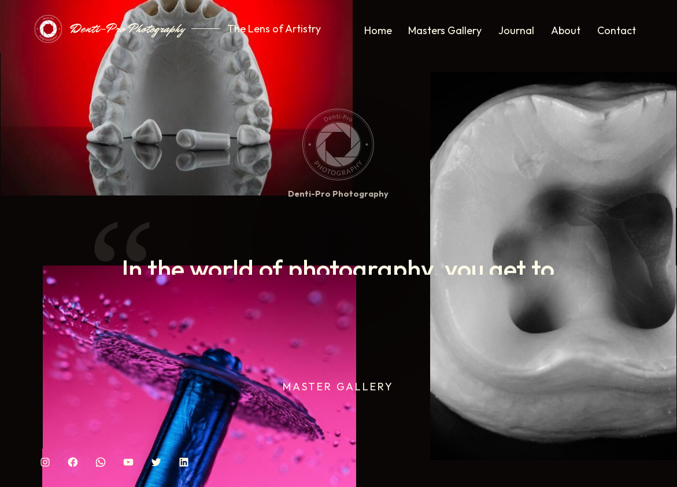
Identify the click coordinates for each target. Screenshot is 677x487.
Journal (516, 30)
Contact (616, 30)
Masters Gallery (445, 30)
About (565, 30)
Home (378, 30)
